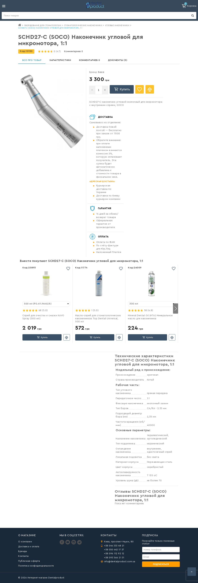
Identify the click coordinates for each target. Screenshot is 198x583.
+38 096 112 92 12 (114, 553)
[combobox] (46, 306)
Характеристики (62, 61)
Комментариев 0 (73, 51)
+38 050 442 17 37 (114, 549)
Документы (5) (121, 61)
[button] (175, 310)
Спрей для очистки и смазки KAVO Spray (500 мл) (43, 319)
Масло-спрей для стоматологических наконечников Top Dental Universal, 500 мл (98, 320)
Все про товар (33, 61)
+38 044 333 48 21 (114, 546)
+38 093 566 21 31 (114, 557)
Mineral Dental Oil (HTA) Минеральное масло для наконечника (150, 319)
